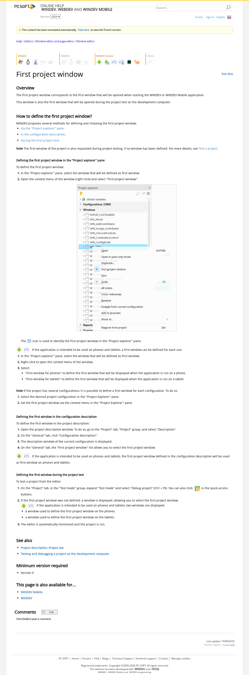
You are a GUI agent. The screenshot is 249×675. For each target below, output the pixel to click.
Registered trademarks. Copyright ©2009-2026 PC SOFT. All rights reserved (124, 665)
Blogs (105, 658)
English (220, 17)
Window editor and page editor (54, 41)
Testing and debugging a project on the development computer (65, 554)
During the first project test (40, 140)
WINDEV (26, 598)
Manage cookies (180, 658)
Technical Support (122, 658)
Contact (163, 658)
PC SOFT (63, 658)
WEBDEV (102, 672)
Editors (28, 41)
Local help (229, 645)
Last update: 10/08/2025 (221, 641)
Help (19, 41)
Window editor (85, 41)
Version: (45, 16)
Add (48, 612)
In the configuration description (43, 134)
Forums (86, 658)
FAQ (96, 658)
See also (227, 74)
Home (199, 17)
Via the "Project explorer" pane (42, 128)
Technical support (145, 658)
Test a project (208, 148)
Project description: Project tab (42, 548)
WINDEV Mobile (31, 592)
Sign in (210, 17)
